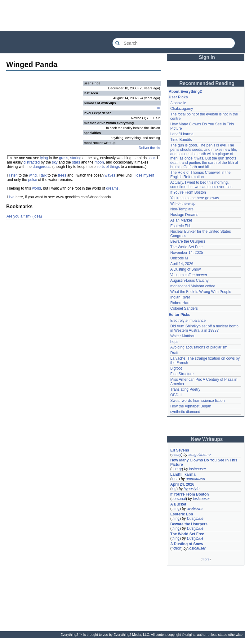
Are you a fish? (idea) (24, 216)
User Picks (178, 97)
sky (54, 162)
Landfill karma (182, 134)
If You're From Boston (188, 192)
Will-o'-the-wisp (182, 203)
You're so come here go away (194, 198)
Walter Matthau (182, 336)
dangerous (41, 166)
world (36, 188)
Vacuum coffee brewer (188, 275)
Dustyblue (195, 518)
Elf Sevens (179, 450)
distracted (32, 162)
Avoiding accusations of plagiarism (198, 347)
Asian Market (181, 220)
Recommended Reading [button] (206, 83)
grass (63, 158)
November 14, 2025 (186, 252)
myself (148, 175)
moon (99, 162)
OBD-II (176, 395)
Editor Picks (179, 314)
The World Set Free (186, 247)
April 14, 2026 (181, 264)
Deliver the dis (149, 148)
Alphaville (178, 103)
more (205, 559)
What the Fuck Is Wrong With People (200, 292)
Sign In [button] (207, 57)
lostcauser (197, 469)
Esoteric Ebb (180, 226)
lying (44, 158)
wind (33, 175)
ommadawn (195, 479)
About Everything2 (185, 91)
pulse (32, 179)
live (12, 197)
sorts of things (108, 166)
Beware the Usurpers (187, 241)
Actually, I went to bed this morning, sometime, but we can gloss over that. (201, 184)
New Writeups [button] (207, 439)
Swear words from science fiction (197, 400)
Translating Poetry (185, 389)
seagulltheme (200, 454)
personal (179, 498)
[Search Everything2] (173, 43)
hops (174, 341)
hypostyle (191, 489)
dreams (112, 188)
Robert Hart (179, 303)
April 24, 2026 (182, 484)
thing (176, 508)
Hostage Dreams (184, 215)
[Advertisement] (122, 15)
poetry (177, 469)
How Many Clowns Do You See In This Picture (203, 462)
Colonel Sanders (184, 308)
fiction (176, 548)
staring (75, 158)
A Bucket (178, 504)
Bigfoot (176, 368)
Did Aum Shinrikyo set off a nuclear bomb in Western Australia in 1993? (204, 328)
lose (139, 175)
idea (175, 479)
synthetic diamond (185, 412)
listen (13, 175)
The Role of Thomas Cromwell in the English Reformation (200, 174)
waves (110, 175)
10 (158, 108)
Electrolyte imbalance (188, 320)
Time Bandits (181, 139)
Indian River (180, 297)
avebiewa (195, 508)
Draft (174, 353)
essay (176, 454)
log (174, 489)
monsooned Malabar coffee (192, 286)
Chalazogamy (181, 108)
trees (62, 175)
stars (76, 162)
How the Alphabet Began (190, 406)
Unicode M (179, 258)
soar (151, 158)
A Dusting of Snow (185, 269)
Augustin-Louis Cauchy (189, 280)
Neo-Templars (182, 209)
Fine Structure (182, 374)
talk (44, 175)
